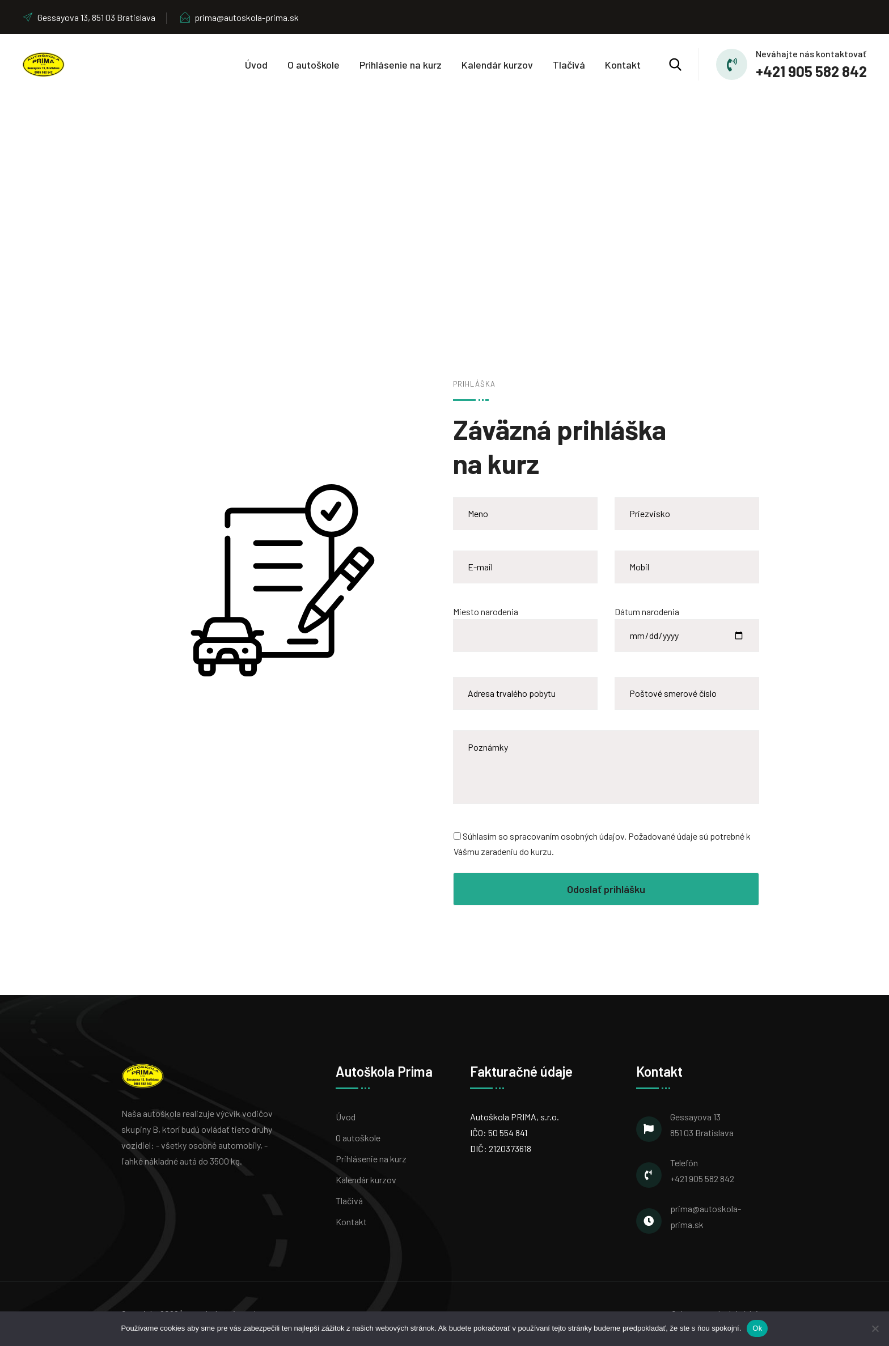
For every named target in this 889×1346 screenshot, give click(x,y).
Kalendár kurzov (497, 64)
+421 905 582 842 (811, 71)
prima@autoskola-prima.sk (239, 17)
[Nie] (874, 1328)
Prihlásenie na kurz (400, 64)
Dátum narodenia (687, 623)
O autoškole (313, 64)
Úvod (256, 64)
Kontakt (623, 64)
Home (389, 235)
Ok (757, 1328)
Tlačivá (569, 64)
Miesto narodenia (525, 623)
